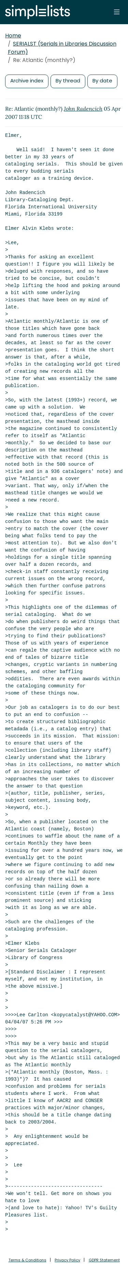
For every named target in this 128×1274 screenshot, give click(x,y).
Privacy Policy (67, 1260)
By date (102, 80)
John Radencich (83, 108)
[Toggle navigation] (117, 12)
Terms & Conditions (27, 1260)
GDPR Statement (104, 1260)
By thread (68, 80)
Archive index (26, 80)
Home (13, 35)
